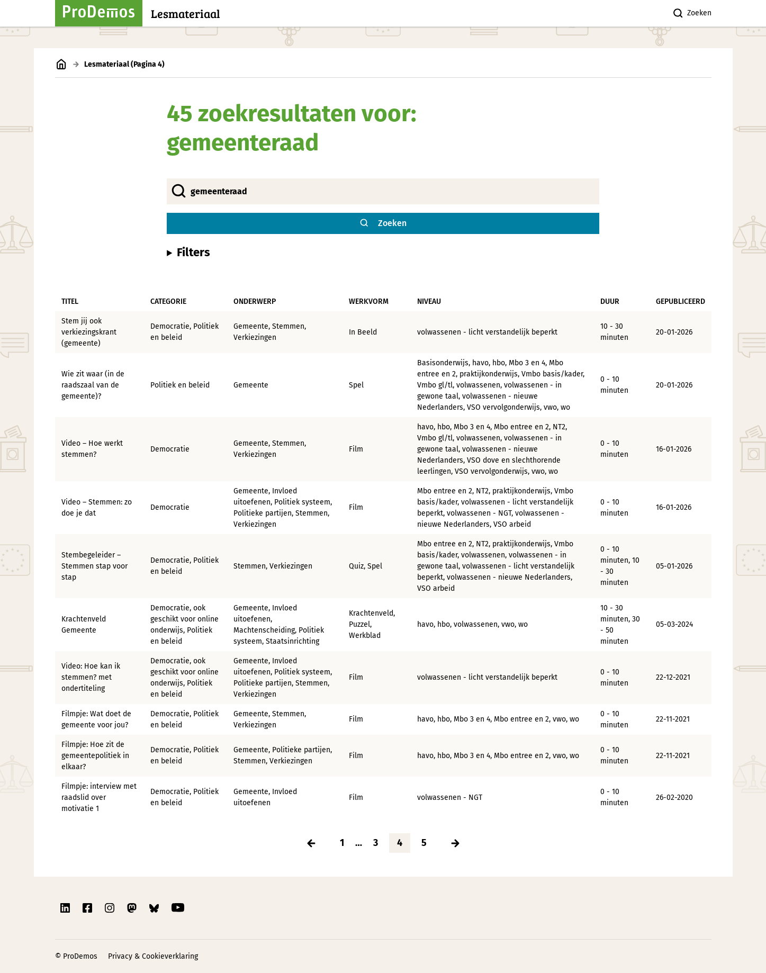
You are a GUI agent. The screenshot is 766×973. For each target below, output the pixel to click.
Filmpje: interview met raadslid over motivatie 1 (99, 797)
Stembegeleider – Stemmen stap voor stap (94, 566)
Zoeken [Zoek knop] (691, 13)
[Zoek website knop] (383, 223)
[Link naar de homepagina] (61, 64)
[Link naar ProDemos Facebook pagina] (88, 908)
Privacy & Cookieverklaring (153, 956)
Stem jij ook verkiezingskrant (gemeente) (88, 332)
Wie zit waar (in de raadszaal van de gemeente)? (92, 385)
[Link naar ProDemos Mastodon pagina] (133, 908)
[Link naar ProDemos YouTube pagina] (178, 908)
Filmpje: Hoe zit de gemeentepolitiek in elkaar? (95, 755)
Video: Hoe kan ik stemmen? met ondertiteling (90, 677)
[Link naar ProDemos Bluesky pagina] (155, 908)
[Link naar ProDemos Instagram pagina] (111, 908)
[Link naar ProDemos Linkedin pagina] (66, 908)
